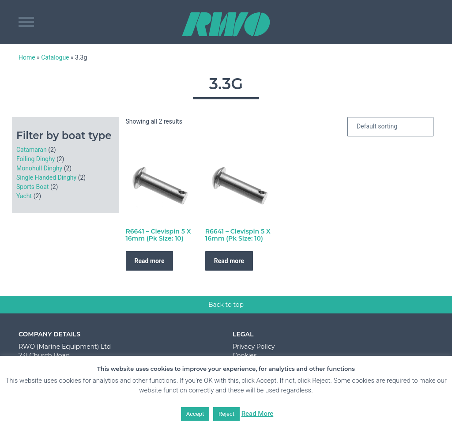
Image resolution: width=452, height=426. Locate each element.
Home (27, 57)
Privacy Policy (254, 347)
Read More (257, 414)
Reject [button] (226, 414)
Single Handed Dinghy (46, 177)
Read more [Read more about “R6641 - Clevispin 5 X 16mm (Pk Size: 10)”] (150, 260)
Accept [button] (195, 414)
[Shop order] (390, 126)
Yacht (24, 196)
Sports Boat (32, 186)
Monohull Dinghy (39, 168)
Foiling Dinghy (35, 158)
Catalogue (55, 57)
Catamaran (31, 149)
